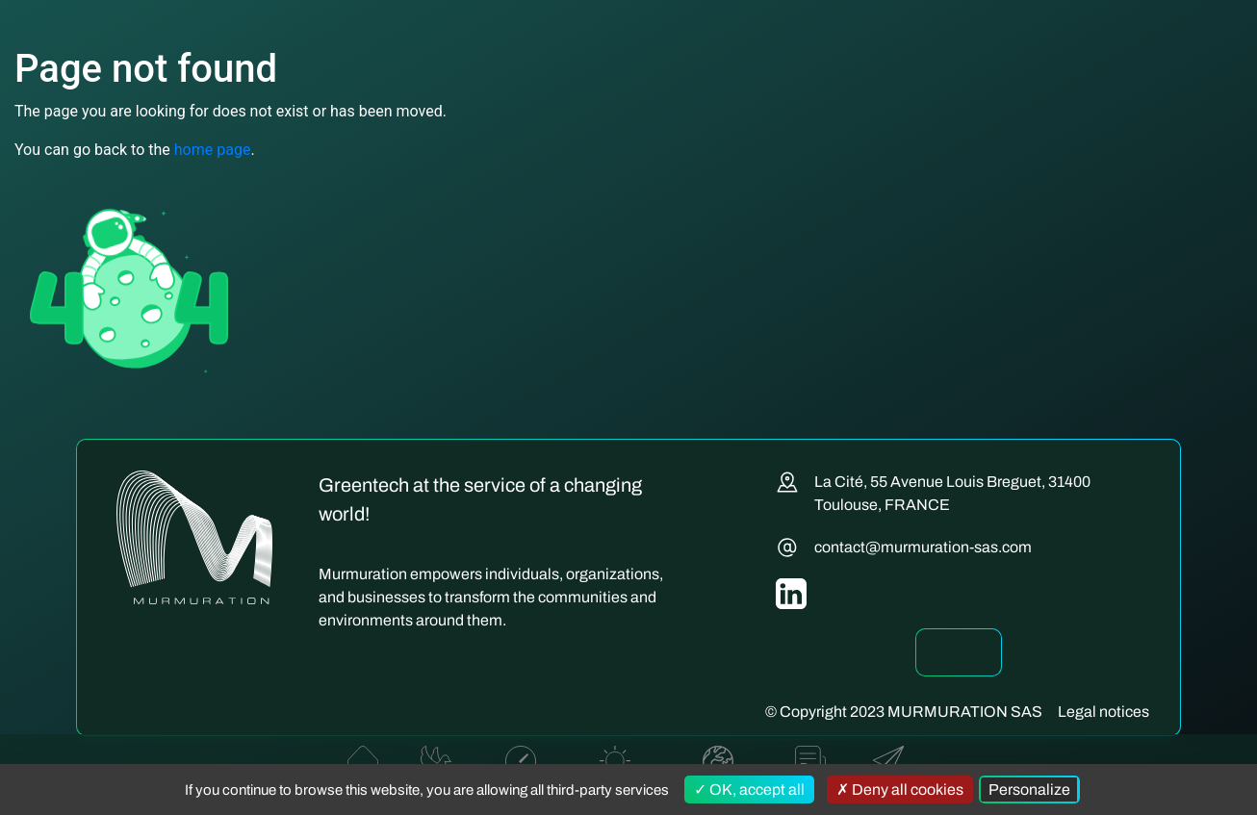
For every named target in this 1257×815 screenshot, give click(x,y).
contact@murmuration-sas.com (923, 547)
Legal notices (1103, 711)
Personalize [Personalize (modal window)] (1029, 789)
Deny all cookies (899, 789)
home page (212, 149)
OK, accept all (749, 789)
